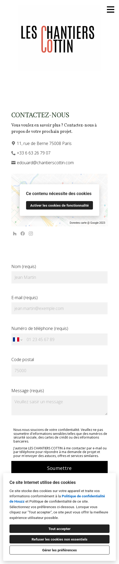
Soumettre (59, 468)
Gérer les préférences (59, 550)
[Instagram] (30, 233)
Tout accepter (59, 529)
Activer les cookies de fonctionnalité (59, 205)
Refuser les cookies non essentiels (59, 539)
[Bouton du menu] (110, 9)
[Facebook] (22, 233)
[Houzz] (14, 233)
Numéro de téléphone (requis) (59, 335)
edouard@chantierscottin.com (45, 163)
